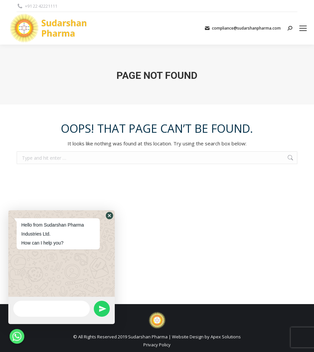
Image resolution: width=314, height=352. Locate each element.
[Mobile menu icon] (303, 28)
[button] (109, 215)
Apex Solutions (226, 337)
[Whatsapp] (17, 336)
